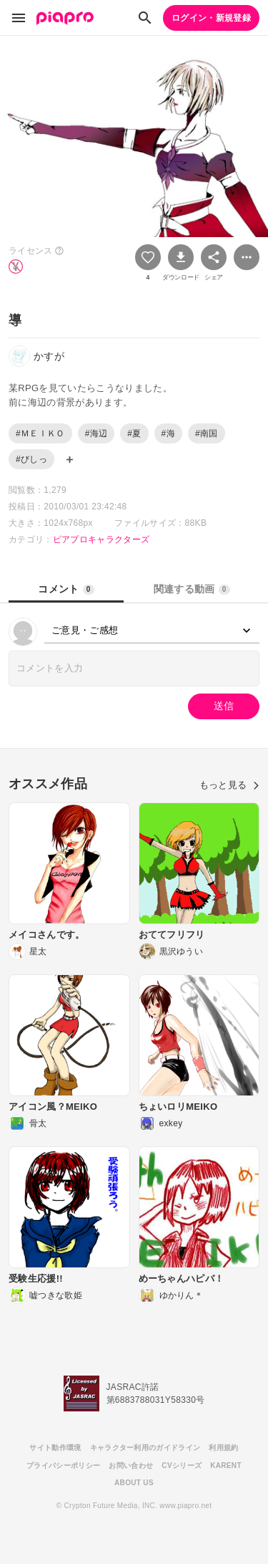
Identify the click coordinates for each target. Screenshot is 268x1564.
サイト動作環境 (55, 1448)
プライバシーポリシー (63, 1465)
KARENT (226, 1465)
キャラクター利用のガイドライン (145, 1448)
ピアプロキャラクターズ (101, 539)
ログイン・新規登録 (211, 18)
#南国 (206, 433)
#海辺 (96, 433)
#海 (168, 433)
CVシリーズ (182, 1465)
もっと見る (229, 784)
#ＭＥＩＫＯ (40, 433)
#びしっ (31, 459)
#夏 (134, 433)
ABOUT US (134, 1483)
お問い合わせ (131, 1465)
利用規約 (223, 1448)
